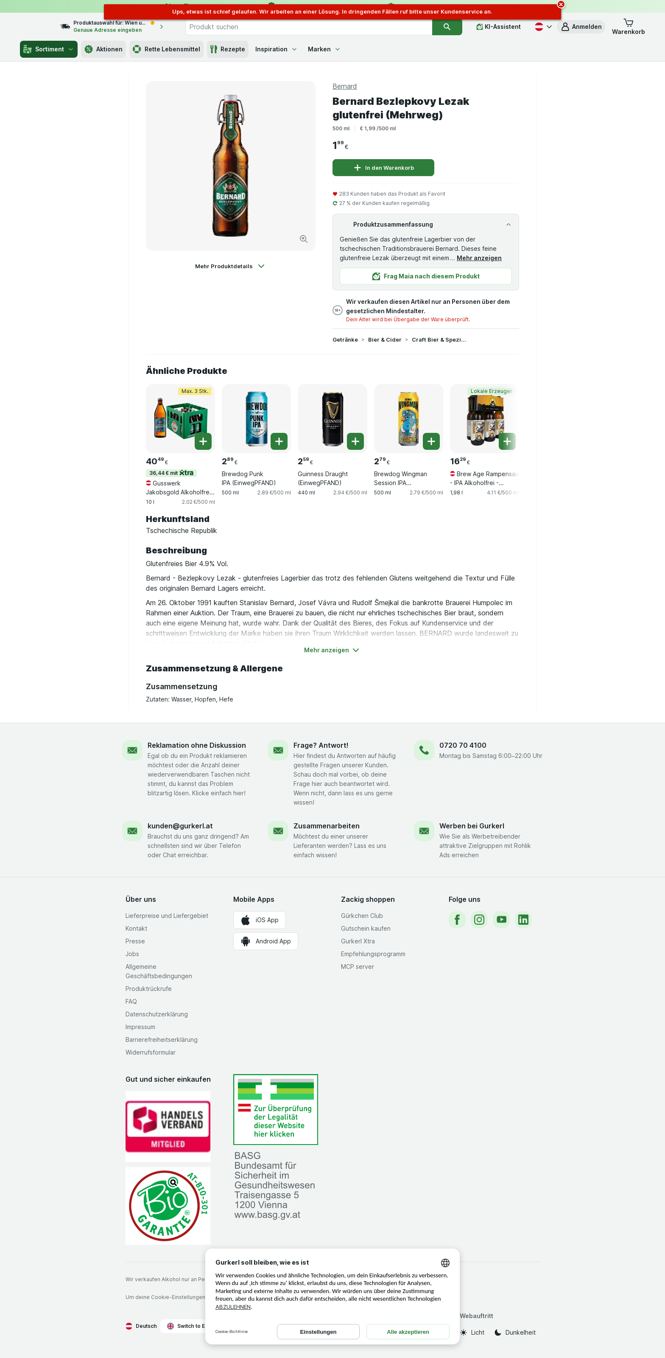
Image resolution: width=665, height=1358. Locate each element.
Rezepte (227, 49)
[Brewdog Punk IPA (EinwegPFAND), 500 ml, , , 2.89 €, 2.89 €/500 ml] (256, 418)
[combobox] (318, 26)
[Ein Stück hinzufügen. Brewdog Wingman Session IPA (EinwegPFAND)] (431, 441)
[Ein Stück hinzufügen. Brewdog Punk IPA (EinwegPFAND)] (279, 441)
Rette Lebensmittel (166, 49)
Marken (324, 49)
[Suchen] (447, 26)
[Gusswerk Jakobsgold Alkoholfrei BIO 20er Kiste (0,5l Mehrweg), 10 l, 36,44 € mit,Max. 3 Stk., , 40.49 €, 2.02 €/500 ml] (180, 418)
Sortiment (48, 49)
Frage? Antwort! (321, 745)
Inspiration (276, 49)
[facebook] (457, 919)
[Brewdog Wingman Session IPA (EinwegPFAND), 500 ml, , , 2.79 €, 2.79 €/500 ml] (408, 418)
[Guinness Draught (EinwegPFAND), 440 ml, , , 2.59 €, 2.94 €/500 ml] (332, 418)
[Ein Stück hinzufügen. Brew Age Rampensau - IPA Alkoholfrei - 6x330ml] (507, 441)
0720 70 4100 (462, 745)
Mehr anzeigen (479, 257)
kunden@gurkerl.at (180, 826)
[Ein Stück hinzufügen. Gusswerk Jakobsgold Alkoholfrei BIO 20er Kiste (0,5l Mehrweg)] (203, 441)
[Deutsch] (542, 26)
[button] (581, 27)
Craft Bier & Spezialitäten (439, 339)
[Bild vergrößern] (303, 239)
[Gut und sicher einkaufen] (168, 1206)
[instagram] (479, 919)
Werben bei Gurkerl (471, 826)
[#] (275, 1109)
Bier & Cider (385, 339)
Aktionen (103, 49)
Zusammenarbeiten (326, 826)
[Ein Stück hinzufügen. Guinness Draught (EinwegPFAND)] (355, 441)
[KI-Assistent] (498, 26)
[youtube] (501, 919)
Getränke (345, 339)
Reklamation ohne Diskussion (197, 745)
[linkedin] (523, 919)
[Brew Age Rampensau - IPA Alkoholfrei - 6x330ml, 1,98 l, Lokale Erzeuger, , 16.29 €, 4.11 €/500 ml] (484, 418)
